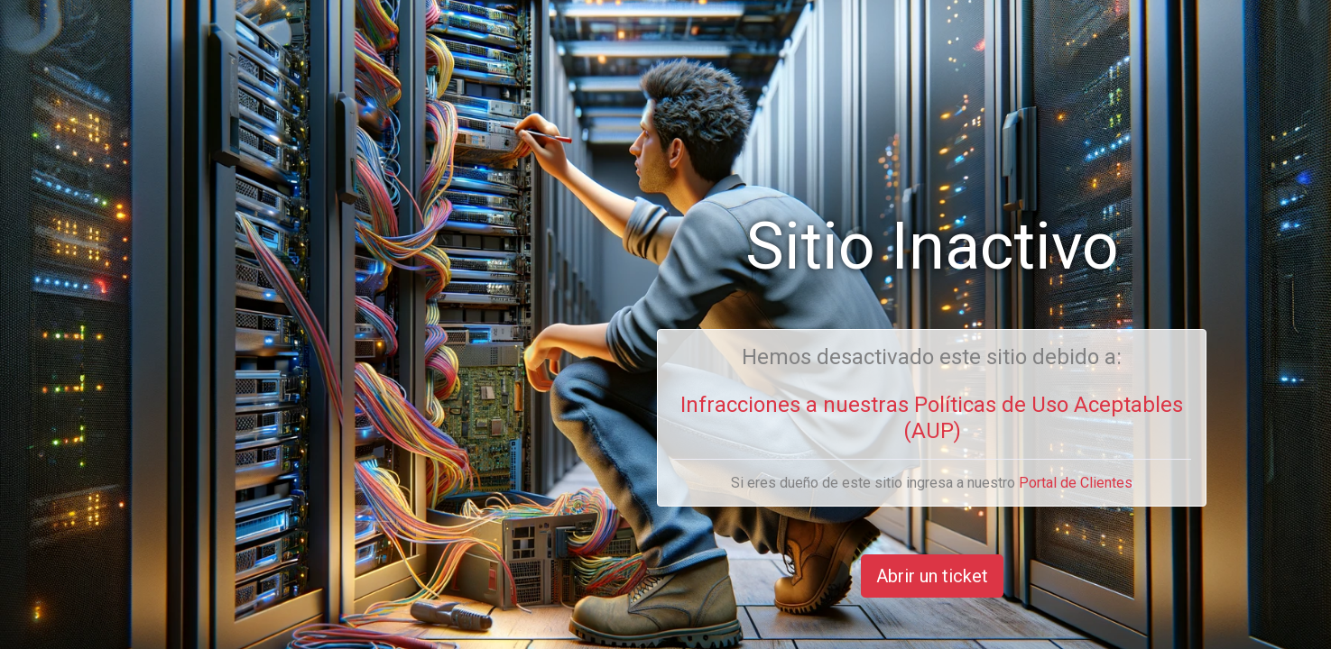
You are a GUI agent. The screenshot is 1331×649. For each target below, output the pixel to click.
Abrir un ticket (932, 576)
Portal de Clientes (1075, 482)
